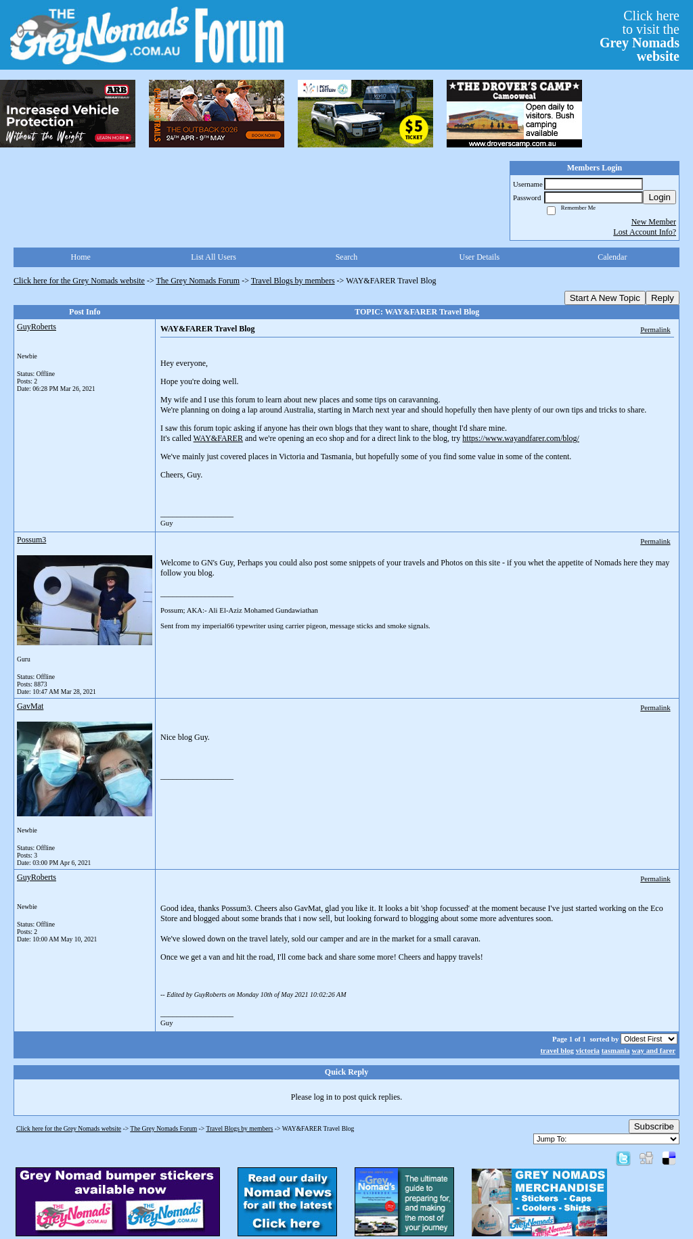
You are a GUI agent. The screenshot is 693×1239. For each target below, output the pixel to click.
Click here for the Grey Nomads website (79, 280)
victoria (588, 1050)
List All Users (213, 257)
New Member (653, 222)
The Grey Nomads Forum (198, 280)
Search (347, 257)
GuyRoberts (36, 326)
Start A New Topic (605, 298)
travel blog (556, 1050)
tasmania (616, 1050)
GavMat (30, 706)
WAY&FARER (218, 438)
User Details (480, 257)
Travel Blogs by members (293, 280)
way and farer (653, 1050)
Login (659, 197)
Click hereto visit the (639, 36)
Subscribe (654, 1126)
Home (81, 257)
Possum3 (31, 539)
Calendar (612, 257)
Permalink (655, 329)
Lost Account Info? (644, 232)
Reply (662, 298)
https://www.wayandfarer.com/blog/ (520, 438)
